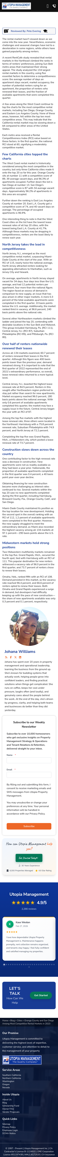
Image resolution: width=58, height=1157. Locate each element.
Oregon (6, 1084)
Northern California (11, 1078)
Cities (20, 1020)
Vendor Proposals (10, 1112)
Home (5, 1020)
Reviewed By (18, 31)
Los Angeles (23, 113)
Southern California (11, 1075)
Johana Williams (20, 651)
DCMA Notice (9, 1133)
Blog (12, 1020)
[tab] (4, 964)
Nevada (6, 1087)
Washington (8, 1081)
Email (11, 769)
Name (11, 755)
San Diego (29, 110)
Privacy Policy (9, 1127)
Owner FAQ (8, 1108)
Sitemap (6, 1124)
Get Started (41, 995)
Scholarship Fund (10, 1105)
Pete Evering (34, 31)
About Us (6, 1099)
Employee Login (10, 1130)
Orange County (46, 172)
